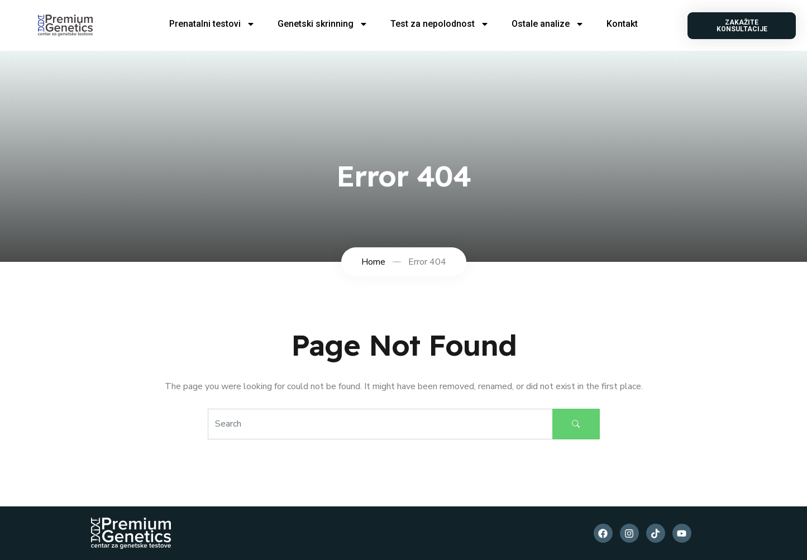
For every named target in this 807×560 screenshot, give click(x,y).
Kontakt (622, 23)
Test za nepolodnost (439, 24)
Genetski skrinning (323, 24)
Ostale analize (548, 24)
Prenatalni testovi (212, 24)
